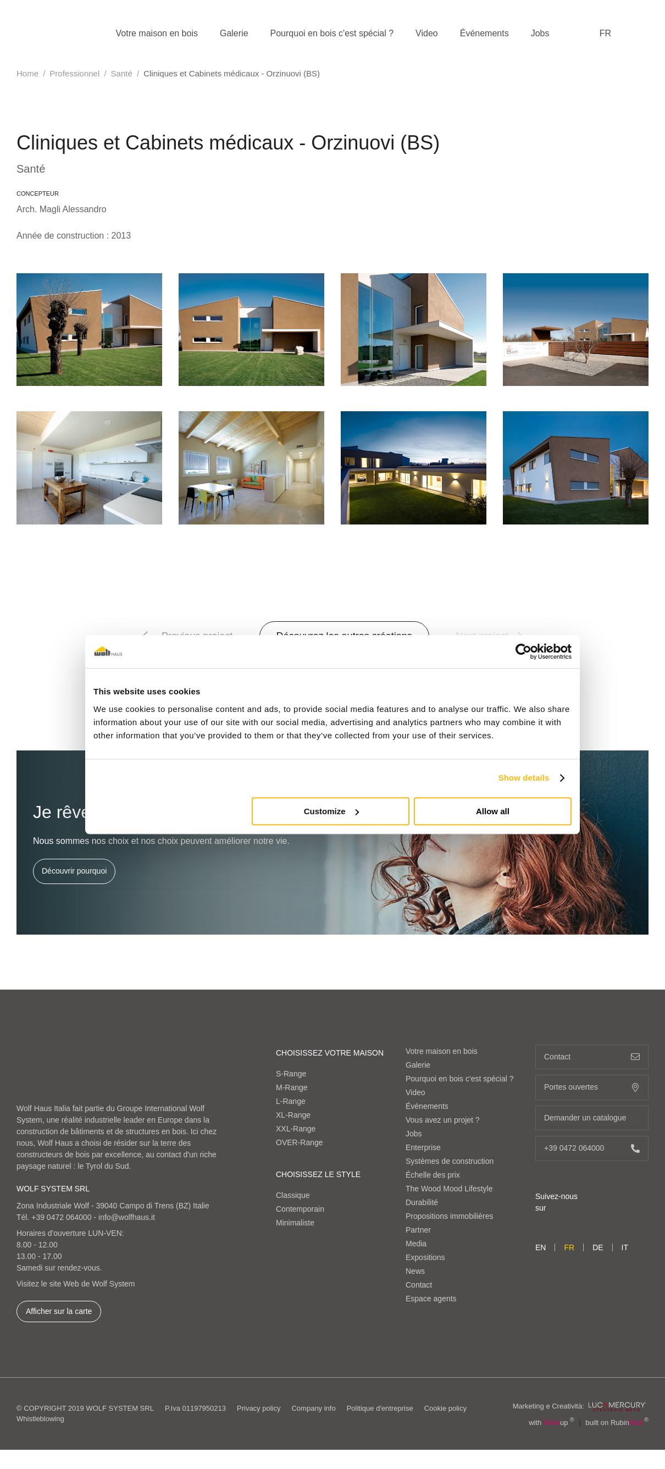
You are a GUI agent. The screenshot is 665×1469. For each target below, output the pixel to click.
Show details (524, 777)
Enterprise (423, 1147)
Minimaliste (295, 1222)
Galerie (234, 33)
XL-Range (293, 1115)
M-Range (292, 1087)
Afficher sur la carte (59, 1311)
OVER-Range (299, 1142)
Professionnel (74, 73)
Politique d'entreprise (380, 1408)
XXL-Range (295, 1128)
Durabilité (422, 1202)
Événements (484, 33)
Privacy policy (258, 1408)
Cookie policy (445, 1408)
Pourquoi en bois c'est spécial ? (332, 33)
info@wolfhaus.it (126, 1217)
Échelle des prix (433, 1174)
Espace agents (431, 1298)
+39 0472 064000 (61, 1217)
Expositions (425, 1257)
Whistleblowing (40, 1419)
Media (416, 1243)
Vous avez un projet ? (443, 1119)
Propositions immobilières (450, 1216)
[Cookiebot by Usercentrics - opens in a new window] (523, 651)
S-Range (291, 1073)
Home (27, 73)
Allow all (492, 811)
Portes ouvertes (592, 1087)
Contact (419, 1284)
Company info (313, 1408)
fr (605, 33)
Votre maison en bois (157, 33)
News (415, 1271)
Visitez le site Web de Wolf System (75, 1283)
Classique (292, 1195)
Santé (121, 73)
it (625, 1247)
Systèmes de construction (450, 1161)
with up (551, 1422)
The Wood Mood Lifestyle (449, 1188)
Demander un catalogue (592, 1118)
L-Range (291, 1101)
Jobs (540, 33)
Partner (418, 1229)
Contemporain (300, 1209)
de (597, 1247)
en (540, 1247)
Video (426, 33)
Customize (331, 811)
